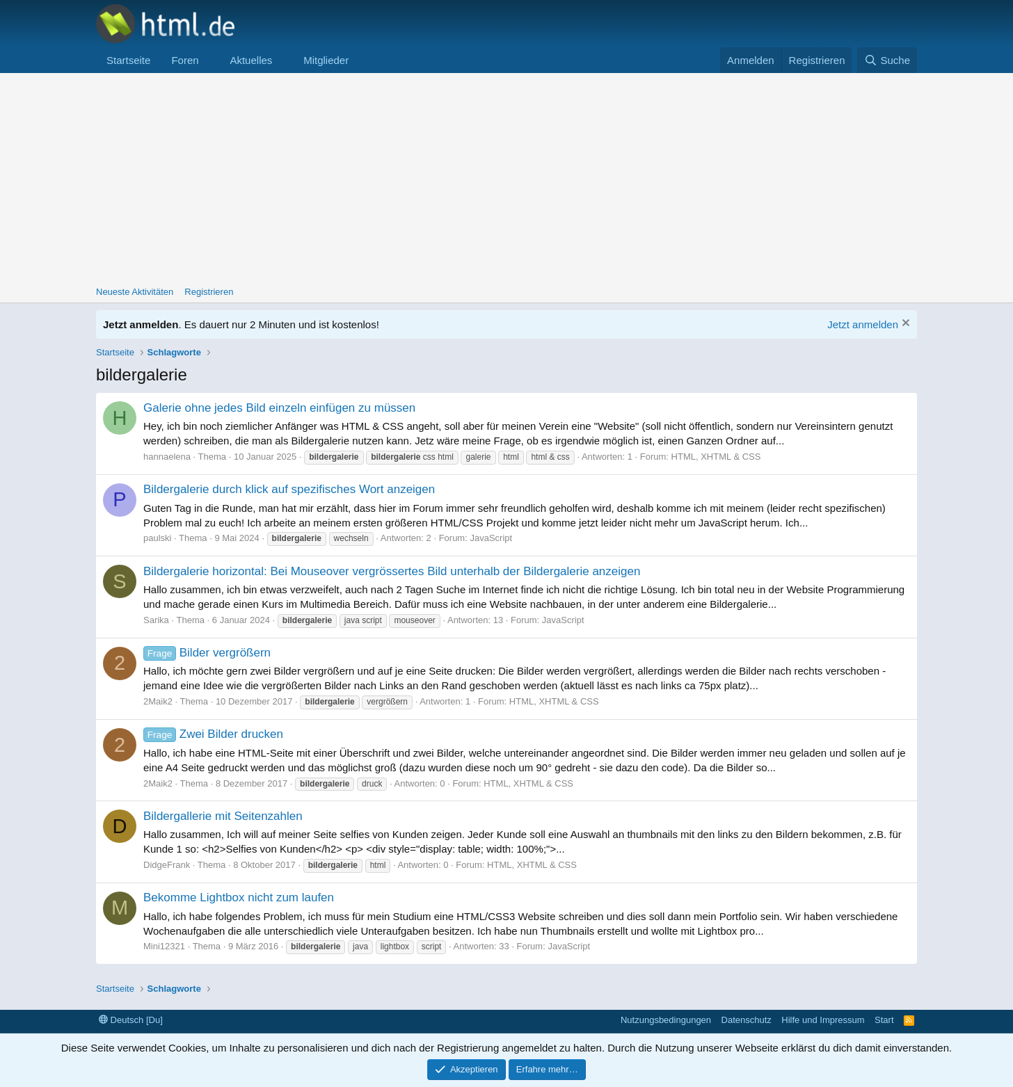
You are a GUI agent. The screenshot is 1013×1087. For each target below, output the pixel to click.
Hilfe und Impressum (822, 1020)
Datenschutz (746, 1020)
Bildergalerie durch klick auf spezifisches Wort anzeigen (289, 489)
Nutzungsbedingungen (666, 1020)
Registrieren (208, 292)
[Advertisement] (506, 177)
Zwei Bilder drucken (213, 734)
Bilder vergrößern (207, 652)
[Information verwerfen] (904, 324)
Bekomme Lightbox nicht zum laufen (238, 897)
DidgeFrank (166, 865)
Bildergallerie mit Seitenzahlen (223, 816)
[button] (209, 60)
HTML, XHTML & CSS (716, 456)
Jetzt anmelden (862, 324)
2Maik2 (158, 701)
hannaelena (167, 456)
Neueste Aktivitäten (134, 292)
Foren (184, 60)
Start (884, 1020)
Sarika (156, 620)
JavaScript (491, 538)
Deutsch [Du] (131, 1020)
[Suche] (887, 60)
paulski (157, 538)
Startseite (128, 60)
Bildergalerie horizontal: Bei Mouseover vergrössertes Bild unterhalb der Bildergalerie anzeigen (391, 571)
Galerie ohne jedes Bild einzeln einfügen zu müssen (279, 407)
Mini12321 (164, 946)
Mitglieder (326, 60)
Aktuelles (251, 60)
